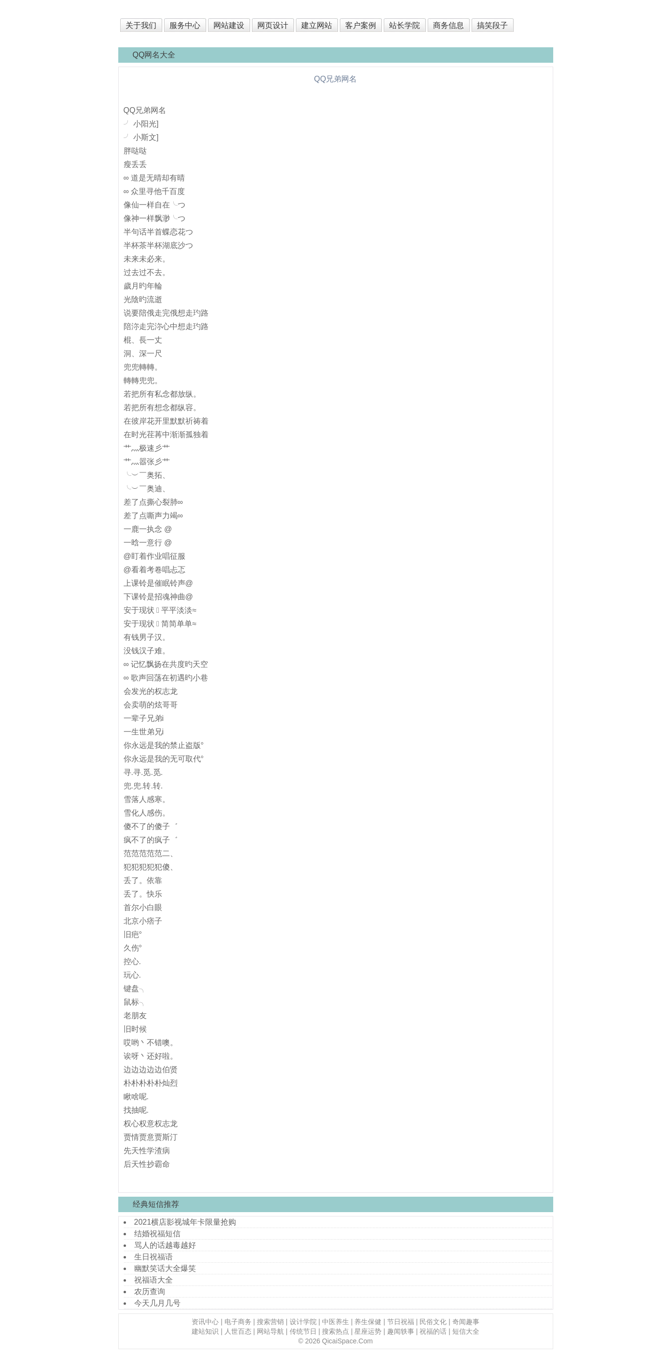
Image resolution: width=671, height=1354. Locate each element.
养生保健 (367, 1322)
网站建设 (228, 25)
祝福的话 (433, 1331)
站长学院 (404, 25)
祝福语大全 (153, 1280)
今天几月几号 (157, 1303)
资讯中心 (205, 1322)
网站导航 (270, 1331)
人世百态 (238, 1331)
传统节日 (303, 1331)
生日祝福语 (153, 1257)
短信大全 (465, 1331)
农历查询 (149, 1291)
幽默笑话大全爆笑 (165, 1268)
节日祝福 (400, 1322)
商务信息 (448, 25)
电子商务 (238, 1322)
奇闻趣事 (465, 1322)
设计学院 (303, 1322)
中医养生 (335, 1322)
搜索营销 (270, 1322)
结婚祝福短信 (157, 1234)
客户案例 (360, 25)
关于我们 (141, 25)
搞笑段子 (492, 25)
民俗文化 (433, 1322)
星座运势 (367, 1331)
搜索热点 (335, 1331)
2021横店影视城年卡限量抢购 (185, 1222)
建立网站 (316, 25)
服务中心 (184, 25)
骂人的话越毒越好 (165, 1245)
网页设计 (272, 25)
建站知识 (205, 1331)
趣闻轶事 (400, 1331)
